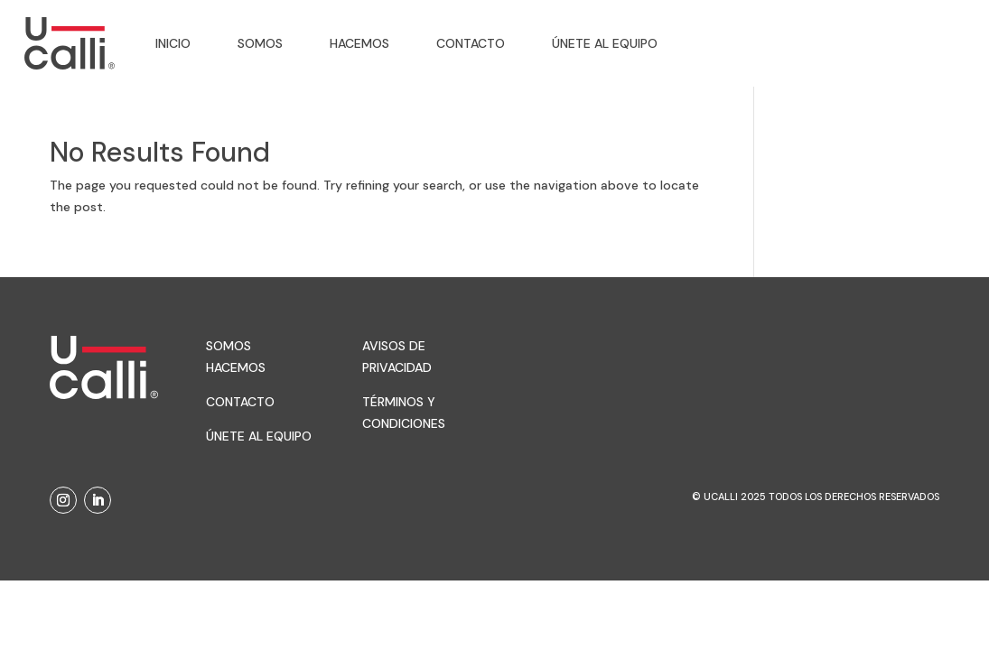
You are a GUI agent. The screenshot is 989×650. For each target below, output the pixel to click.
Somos (260, 43)
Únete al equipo (605, 43)
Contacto (470, 43)
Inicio (173, 43)
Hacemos (359, 43)
